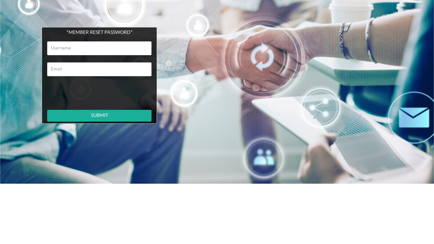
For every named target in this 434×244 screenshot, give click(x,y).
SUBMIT (99, 115)
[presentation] (100, 91)
